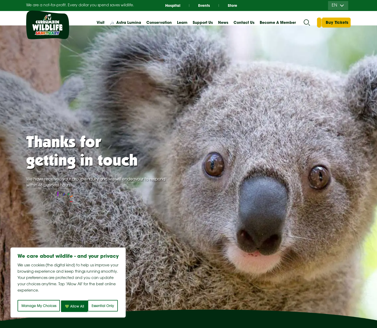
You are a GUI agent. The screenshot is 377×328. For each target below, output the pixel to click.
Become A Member (278, 22)
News (223, 22)
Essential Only (96, 294)
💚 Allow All (68, 306)
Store (235, 5)
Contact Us (244, 22)
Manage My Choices (45, 294)
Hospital (169, 5)
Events (204, 5)
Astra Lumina (128, 22)
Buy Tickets (337, 22)
